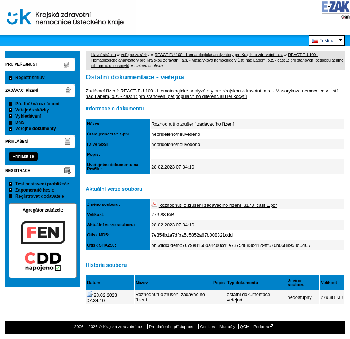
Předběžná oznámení (37, 103)
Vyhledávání (28, 116)
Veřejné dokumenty (35, 128)
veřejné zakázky (135, 54)
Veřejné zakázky (32, 110)
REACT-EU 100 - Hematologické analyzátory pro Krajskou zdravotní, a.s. (219, 54)
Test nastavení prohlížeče (42, 183)
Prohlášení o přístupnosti (172, 326)
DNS (20, 122)
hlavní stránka (103, 54)
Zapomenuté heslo (34, 190)
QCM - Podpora (254, 326)
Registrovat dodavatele (39, 196)
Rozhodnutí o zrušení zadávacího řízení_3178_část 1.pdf (218, 205)
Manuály (227, 326)
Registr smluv (29, 77)
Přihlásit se (23, 156)
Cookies (207, 326)
